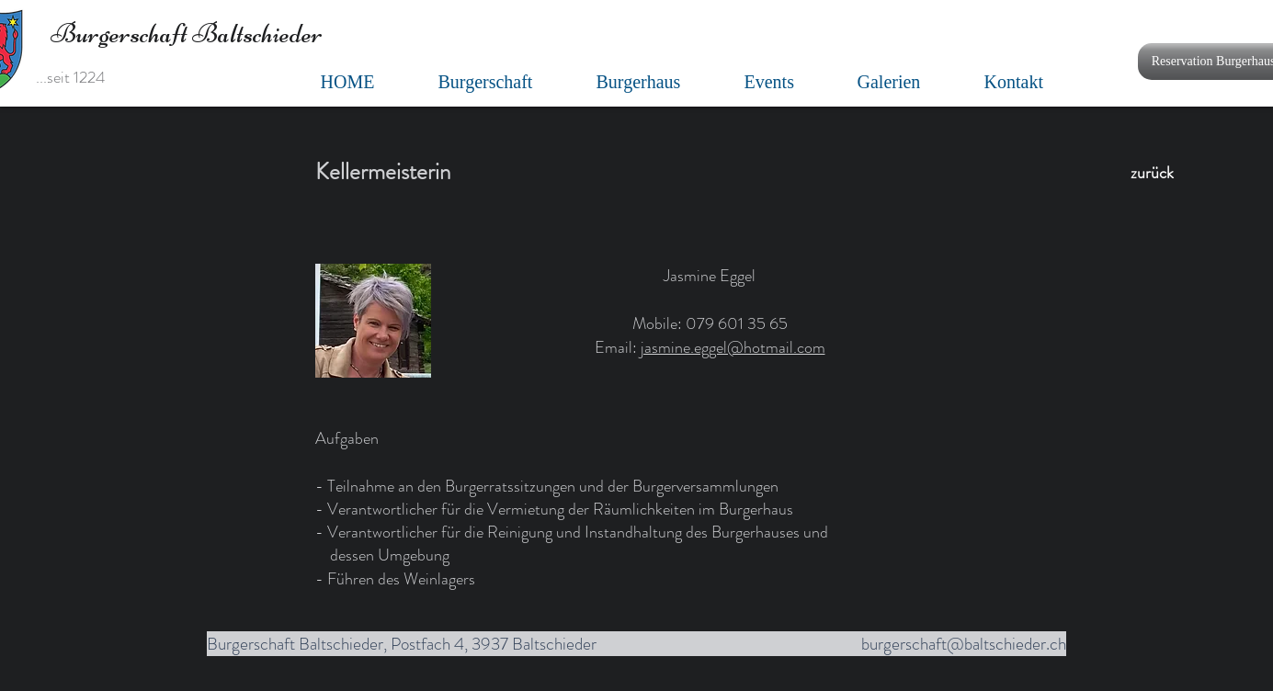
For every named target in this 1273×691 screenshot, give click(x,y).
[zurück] (1152, 173)
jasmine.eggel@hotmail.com (733, 347)
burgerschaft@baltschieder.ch (963, 643)
